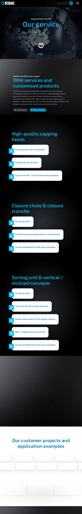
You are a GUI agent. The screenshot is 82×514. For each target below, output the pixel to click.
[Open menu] (77, 3)
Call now (36, 384)
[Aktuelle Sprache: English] (51, 3)
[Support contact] (64, 3)
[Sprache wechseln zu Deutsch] (48, 3)
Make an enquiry (37, 110)
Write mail (22, 384)
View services (20, 110)
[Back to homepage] (9, 3)
